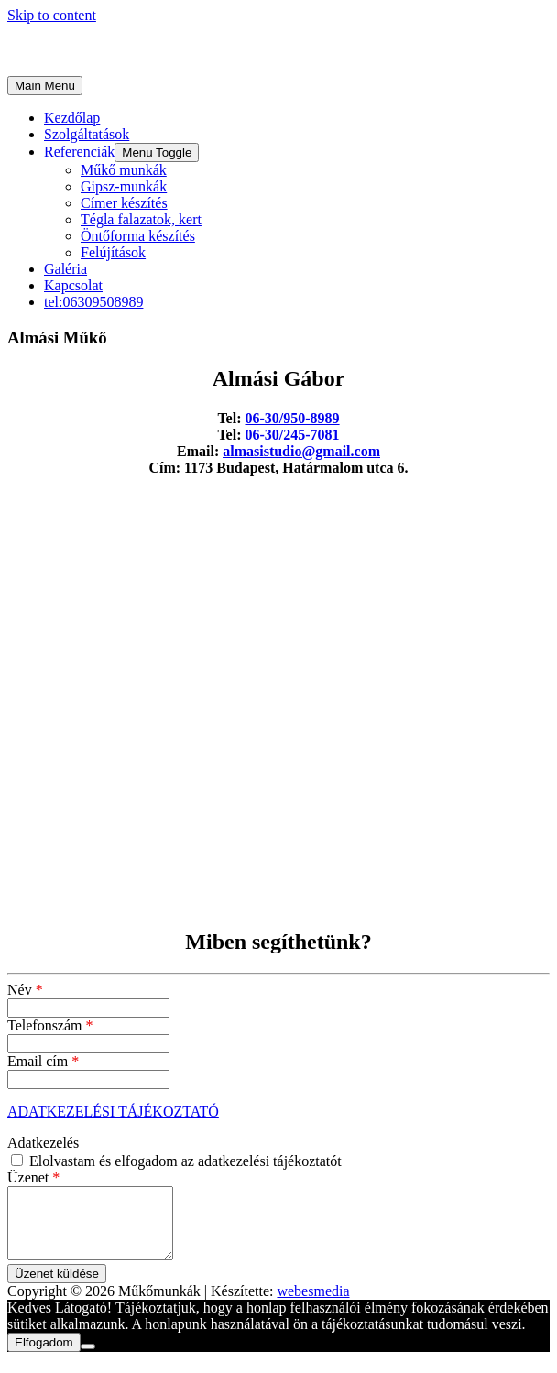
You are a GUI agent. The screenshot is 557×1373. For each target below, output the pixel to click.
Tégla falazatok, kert (141, 219)
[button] (157, 152)
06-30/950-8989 (292, 418)
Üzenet (33, 1177)
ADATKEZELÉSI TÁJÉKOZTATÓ (113, 1111)
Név (25, 989)
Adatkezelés (43, 1142)
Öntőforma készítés (138, 236)
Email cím (43, 1061)
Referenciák (79, 151)
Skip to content (51, 15)
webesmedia (313, 1305)
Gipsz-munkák (124, 186)
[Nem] (88, 1360)
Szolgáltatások (86, 134)
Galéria (65, 269)
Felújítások (113, 252)
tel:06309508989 (93, 302)
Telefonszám (50, 1025)
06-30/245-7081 (292, 434)
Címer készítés (124, 203)
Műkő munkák (124, 170)
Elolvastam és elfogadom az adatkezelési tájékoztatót (176, 1161)
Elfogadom (44, 1356)
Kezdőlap (72, 117)
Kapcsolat (73, 285)
